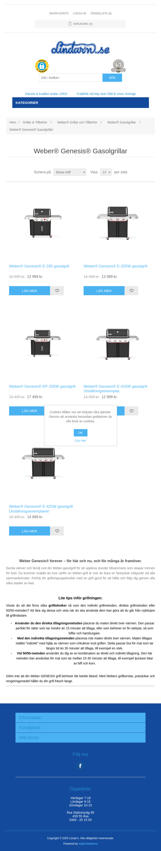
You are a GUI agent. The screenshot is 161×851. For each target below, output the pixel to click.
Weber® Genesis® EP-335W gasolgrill (42, 386)
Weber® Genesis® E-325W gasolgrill (115, 266)
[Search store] (71, 78)
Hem (13, 122)
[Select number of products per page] (106, 172)
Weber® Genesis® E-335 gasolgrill (39, 266)
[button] (42, 66)
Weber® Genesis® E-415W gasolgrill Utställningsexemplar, (115, 388)
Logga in (79, 13)
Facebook (80, 765)
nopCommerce (88, 843)
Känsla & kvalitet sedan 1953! (46, 94)
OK (80, 433)
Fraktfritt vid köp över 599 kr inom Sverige (106, 94)
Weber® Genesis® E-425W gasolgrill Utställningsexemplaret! (41, 508)
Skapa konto (58, 13)
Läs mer (80, 440)
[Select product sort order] (70, 172)
